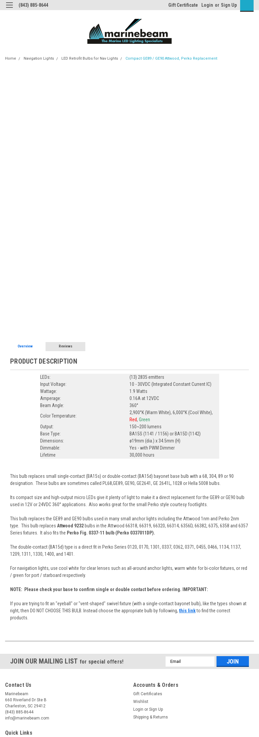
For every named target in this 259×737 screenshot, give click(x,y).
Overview (25, 346)
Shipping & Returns (150, 717)
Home (10, 58)
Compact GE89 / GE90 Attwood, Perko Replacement (171, 58)
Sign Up (229, 5)
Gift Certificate (183, 5)
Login (207, 5)
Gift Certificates (147, 694)
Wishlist (140, 701)
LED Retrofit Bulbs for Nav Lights (89, 58)
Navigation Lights (39, 58)
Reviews (66, 346)
